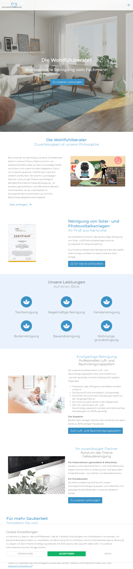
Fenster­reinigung (106, 312)
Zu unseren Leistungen (67, 82)
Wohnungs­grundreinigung (106, 338)
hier (36, 547)
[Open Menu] (128, 5)
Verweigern (25, 554)
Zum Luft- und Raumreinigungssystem (95, 430)
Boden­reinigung (26, 336)
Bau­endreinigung (66, 336)
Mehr (108, 554)
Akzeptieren (66, 554)
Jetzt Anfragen (19, 204)
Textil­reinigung (26, 312)
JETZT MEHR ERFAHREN (86, 263)
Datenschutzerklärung (20, 566)
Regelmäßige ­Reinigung (66, 312)
